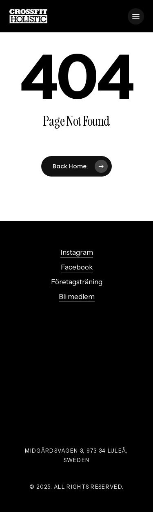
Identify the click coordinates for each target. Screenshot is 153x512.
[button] (136, 16)
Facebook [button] (77, 267)
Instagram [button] (76, 252)
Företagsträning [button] (76, 282)
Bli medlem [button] (77, 296)
